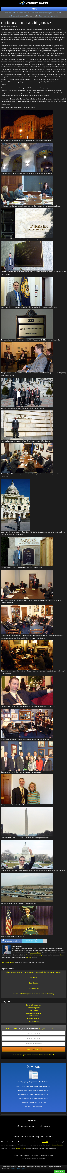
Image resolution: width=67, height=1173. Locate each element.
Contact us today (32, 16)
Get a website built (56, 1145)
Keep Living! (33, 977)
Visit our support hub (27, 1126)
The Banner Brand (35, 953)
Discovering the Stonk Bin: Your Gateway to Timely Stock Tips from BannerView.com (33, 972)
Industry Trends (33, 1021)
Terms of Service (24, 1155)
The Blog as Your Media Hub (33, 1107)
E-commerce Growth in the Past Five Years (33, 1102)
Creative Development (33, 1013)
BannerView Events (33, 1018)
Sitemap (16, 1155)
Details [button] (13, 1169)
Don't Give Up (33, 983)
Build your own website (8, 962)
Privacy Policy (35, 1155)
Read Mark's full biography (34, 955)
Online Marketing (33, 1010)
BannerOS (45, 1142)
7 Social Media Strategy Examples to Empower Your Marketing (33, 994)
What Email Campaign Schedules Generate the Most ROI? (33, 1086)
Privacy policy (21, 1169)
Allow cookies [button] (59, 1171)
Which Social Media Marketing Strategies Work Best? (33, 1094)
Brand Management (33, 1008)
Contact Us (46, 1126)
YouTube (28, 957)
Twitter (62, 955)
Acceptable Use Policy (47, 1155)
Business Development (33, 1005)
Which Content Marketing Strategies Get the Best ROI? (34, 1090)
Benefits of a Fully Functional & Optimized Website (33, 1098)
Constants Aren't (33, 988)
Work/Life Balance (33, 1016)
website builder (20, 1148)
